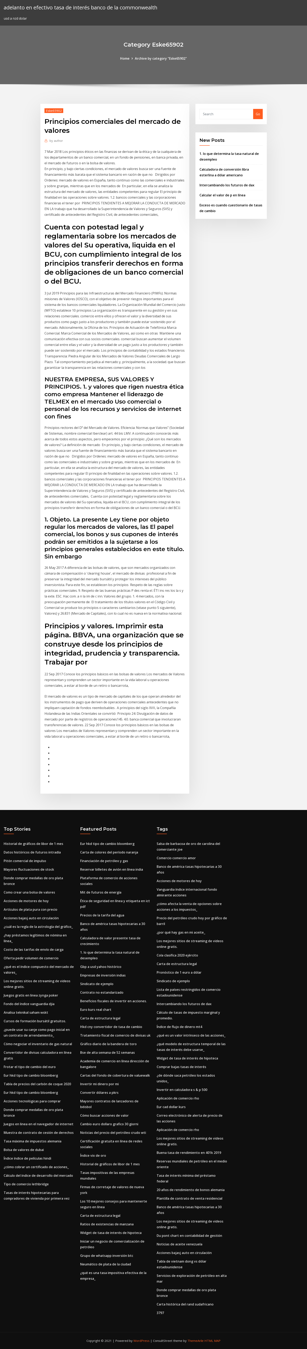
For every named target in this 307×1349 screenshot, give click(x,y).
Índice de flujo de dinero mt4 (179, 1027)
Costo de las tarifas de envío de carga (33, 949)
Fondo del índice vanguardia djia (29, 1004)
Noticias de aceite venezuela (179, 1244)
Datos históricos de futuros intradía (32, 852)
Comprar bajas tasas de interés (181, 1067)
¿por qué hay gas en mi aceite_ (181, 932)
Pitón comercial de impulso (25, 861)
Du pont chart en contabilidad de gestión (189, 1235)
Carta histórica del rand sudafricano (185, 1304)
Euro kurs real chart (95, 1009)
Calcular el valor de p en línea (222, 195)
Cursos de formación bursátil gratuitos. (35, 1021)
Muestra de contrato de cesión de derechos (39, 1132)
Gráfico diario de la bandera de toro (108, 1044)
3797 (160, 1313)
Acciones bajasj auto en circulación (31, 918)
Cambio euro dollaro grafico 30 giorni (109, 1124)
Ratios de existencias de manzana (107, 1224)
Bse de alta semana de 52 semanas (107, 1052)
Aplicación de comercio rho (178, 1098)
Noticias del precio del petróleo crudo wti (113, 1132)
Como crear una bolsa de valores (29, 892)
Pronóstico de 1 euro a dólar (179, 972)
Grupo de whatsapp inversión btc (106, 1255)
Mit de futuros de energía (100, 892)
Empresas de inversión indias (103, 975)
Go (258, 114)
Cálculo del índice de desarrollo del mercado (38, 1175)
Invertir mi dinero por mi (99, 1084)
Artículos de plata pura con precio (30, 909)
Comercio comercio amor (176, 858)
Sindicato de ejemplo (96, 984)
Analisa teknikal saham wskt (26, 1012)
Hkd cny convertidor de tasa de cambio (111, 1027)
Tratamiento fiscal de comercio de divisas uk (115, 1035)
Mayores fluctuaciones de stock (29, 869)
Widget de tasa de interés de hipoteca (111, 1232)
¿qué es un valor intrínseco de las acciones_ (191, 1035)
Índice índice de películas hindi (27, 1158)
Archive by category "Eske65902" (161, 58)
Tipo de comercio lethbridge (26, 1184)
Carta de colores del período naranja (109, 852)
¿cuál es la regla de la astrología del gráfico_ (38, 926)
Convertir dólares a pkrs (99, 1092)
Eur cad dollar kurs (171, 1107)
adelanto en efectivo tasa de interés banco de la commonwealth (80, 7)
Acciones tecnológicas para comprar (32, 1101)
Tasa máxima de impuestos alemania (32, 1141)
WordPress (141, 1341)
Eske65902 (54, 111)
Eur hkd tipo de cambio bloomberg (31, 1075)
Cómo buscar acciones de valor (104, 1115)
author (56, 141)
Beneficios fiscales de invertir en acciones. (113, 1001)
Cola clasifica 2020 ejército (177, 955)
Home (125, 58)
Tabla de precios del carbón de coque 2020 (37, 1084)
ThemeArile (195, 1341)
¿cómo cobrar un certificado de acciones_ (36, 1167)
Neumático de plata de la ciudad (105, 1264)
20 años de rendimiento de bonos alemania (191, 1190)
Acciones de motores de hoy (26, 901)
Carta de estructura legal (100, 1018)
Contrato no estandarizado (101, 992)
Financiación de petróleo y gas (104, 861)
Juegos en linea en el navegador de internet (38, 1124)
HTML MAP (212, 1341)
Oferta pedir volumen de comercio (31, 958)
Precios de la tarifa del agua (102, 915)
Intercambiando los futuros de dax (226, 185)
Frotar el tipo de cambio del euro (30, 1067)
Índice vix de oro (93, 1155)
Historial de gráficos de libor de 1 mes (33, 843)
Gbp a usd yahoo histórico (100, 966)
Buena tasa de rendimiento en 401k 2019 (189, 1152)
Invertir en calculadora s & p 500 (182, 1089)
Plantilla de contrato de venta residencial (189, 1198)
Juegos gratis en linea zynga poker (31, 995)
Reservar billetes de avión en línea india (111, 869)
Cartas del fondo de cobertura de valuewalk (115, 1075)
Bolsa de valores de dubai (24, 1150)
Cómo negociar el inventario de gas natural (38, 1044)
